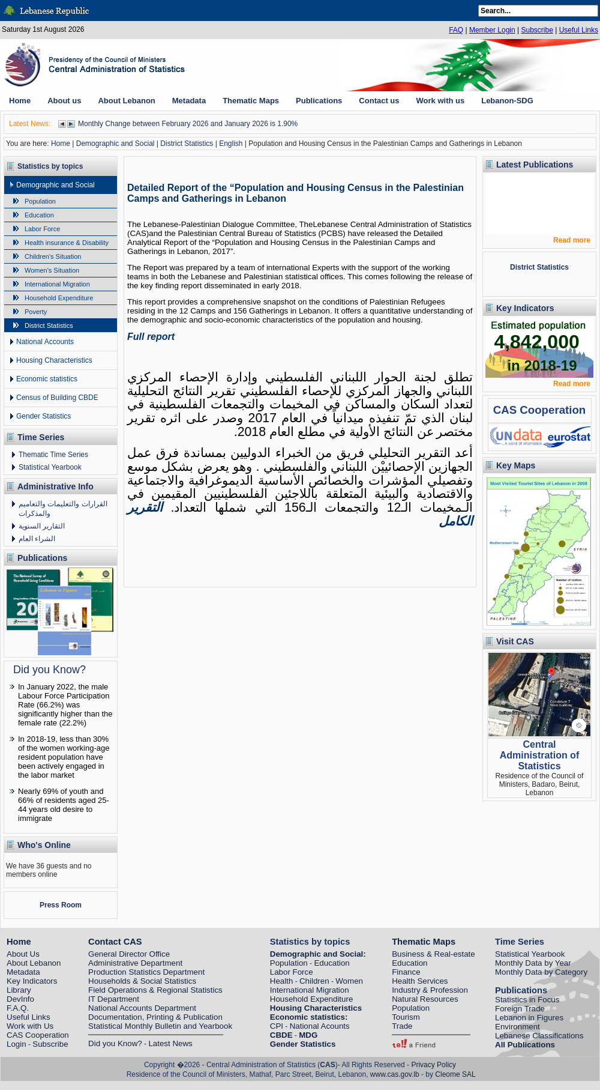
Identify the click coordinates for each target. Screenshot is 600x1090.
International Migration (57, 284)
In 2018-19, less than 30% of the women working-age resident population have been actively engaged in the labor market (63, 757)
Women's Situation (52, 270)
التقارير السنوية (42, 526)
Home (60, 143)
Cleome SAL (455, 1074)
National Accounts (45, 342)
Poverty (36, 311)
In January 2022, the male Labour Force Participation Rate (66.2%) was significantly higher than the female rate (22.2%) (65, 704)
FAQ (456, 30)
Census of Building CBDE (57, 397)
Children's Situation (53, 256)
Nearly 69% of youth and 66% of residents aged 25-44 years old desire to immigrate (63, 805)
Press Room (61, 905)
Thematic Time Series (53, 454)
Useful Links (578, 30)
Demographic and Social (115, 143)
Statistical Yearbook (50, 467)
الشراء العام (37, 538)
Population (40, 201)
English (230, 143)
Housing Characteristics (54, 360)
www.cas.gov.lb (394, 1074)
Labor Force (42, 228)
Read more (571, 240)
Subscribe (537, 30)
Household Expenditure (59, 297)
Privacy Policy (433, 1065)
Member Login (492, 30)
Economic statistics (46, 379)
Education (39, 215)
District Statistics (186, 143)
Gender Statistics (43, 416)
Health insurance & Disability (67, 242)
